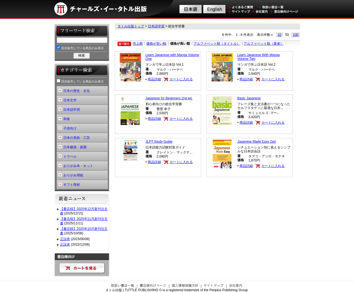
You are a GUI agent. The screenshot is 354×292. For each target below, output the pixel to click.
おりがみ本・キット (78, 166)
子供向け (70, 128)
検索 (81, 55)
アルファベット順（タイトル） (217, 44)
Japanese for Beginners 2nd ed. (168, 98)
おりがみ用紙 (73, 175)
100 (295, 35)
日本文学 (70, 100)
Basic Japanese (249, 98)
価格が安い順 (156, 44)
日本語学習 (156, 26)
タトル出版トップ (131, 26)
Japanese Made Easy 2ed (256, 142)
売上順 (138, 44)
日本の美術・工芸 (76, 138)
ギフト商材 (71, 185)
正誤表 (65, 239)
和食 (66, 119)
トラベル (70, 156)
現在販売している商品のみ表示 (80, 48)
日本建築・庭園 (75, 147)
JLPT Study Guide (158, 142)
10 (279, 35)
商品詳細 (154, 79)
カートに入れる (181, 79)
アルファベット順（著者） (263, 44)
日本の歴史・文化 (76, 91)
